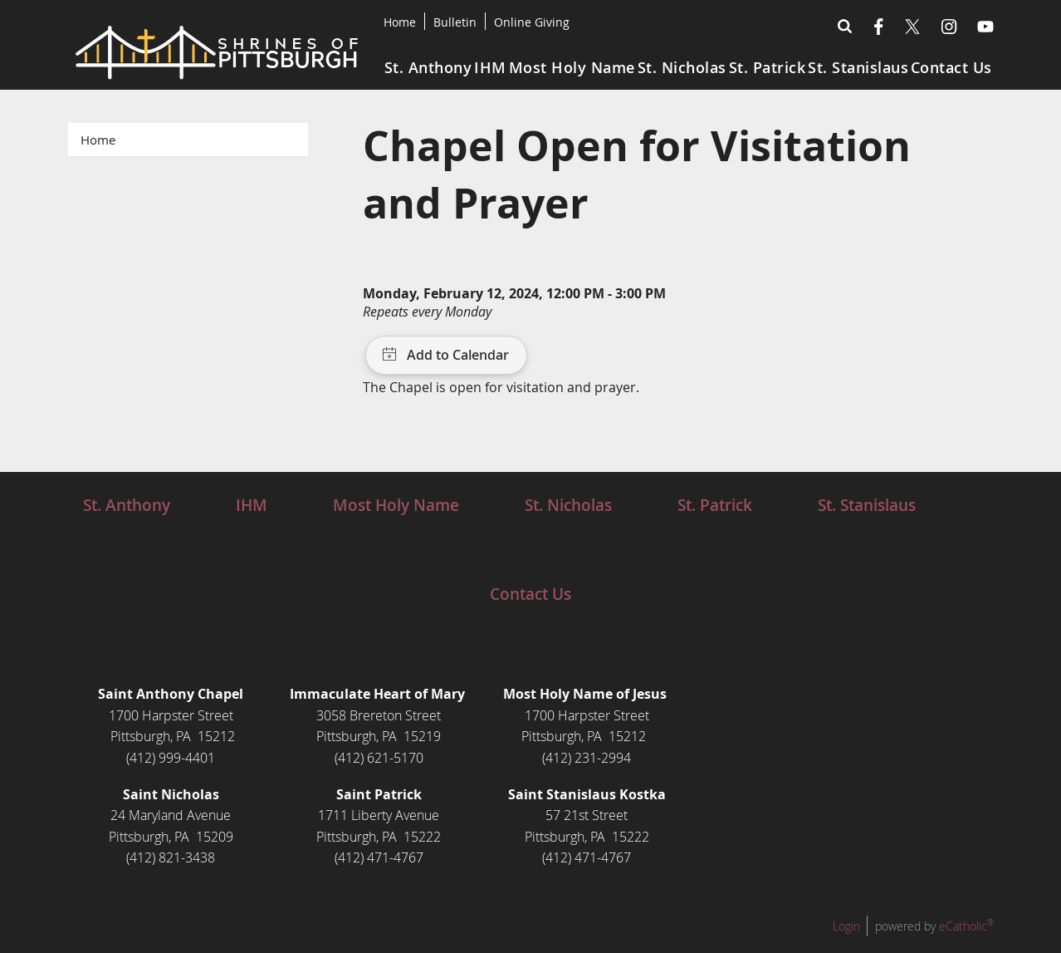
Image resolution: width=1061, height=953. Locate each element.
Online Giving (532, 22)
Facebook (878, 26)
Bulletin (455, 22)
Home (400, 22)
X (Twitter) (912, 26)
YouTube (985, 26)
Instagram (949, 26)
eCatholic (966, 926)
